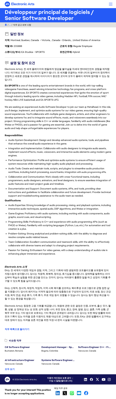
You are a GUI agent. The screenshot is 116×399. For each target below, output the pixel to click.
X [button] (64, 393)
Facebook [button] (86, 393)
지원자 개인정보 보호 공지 (59, 378)
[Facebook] (92, 379)
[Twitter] (97, 379)
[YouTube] (103, 379)
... (10, 25)
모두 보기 (10, 369)
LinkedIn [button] (57, 393)
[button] (110, 4)
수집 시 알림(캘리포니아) (60, 380)
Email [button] (79, 393)
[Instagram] (109, 379)
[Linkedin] (86, 379)
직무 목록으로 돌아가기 (17, 329)
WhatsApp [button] (71, 393)
